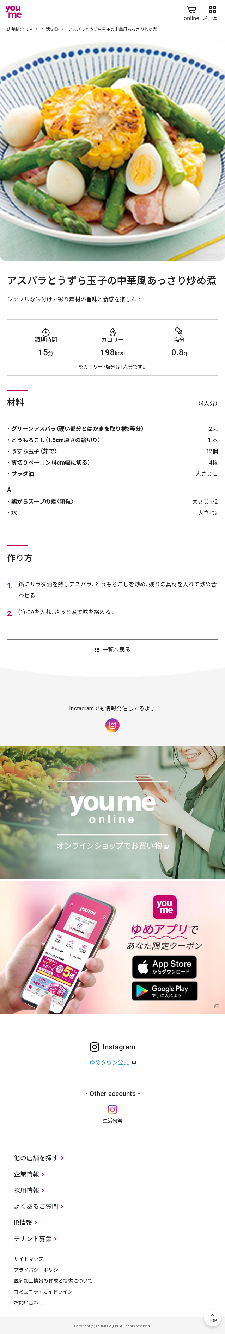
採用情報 (26, 1190)
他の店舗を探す (36, 1158)
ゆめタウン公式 (109, 1062)
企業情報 (26, 1174)
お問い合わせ (28, 1303)
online (191, 11)
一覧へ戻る (116, 650)
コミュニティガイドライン (43, 1292)
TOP (212, 1317)
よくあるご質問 (36, 1206)
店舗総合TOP (19, 29)
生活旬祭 (50, 29)
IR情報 (23, 1222)
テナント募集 (33, 1239)
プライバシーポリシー (38, 1270)
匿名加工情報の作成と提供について (53, 1281)
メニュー (212, 11)
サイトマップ (28, 1259)
